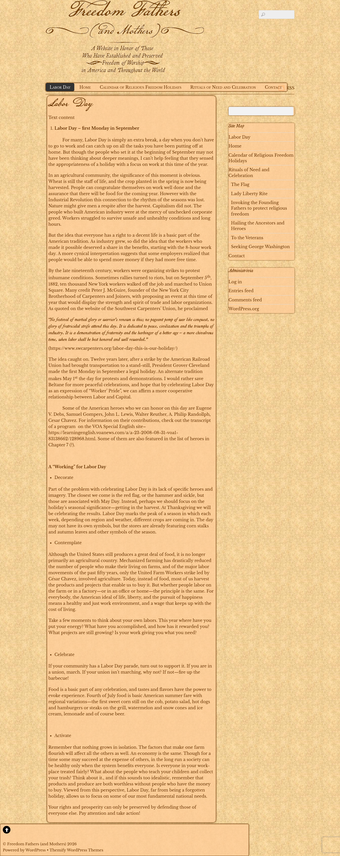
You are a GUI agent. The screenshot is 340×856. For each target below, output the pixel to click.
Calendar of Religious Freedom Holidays (140, 87)
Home (85, 87)
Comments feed (245, 299)
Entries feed (241, 290)
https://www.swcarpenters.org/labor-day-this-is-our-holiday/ (113, 348)
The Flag (240, 184)
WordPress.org (244, 308)
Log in (235, 281)
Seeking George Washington (260, 246)
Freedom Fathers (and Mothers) (36, 844)
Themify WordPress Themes (76, 850)
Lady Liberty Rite (249, 193)
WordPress (35, 850)
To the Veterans (247, 237)
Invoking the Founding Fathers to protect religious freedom (259, 208)
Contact (273, 87)
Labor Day (60, 87)
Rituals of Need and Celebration (223, 87)
